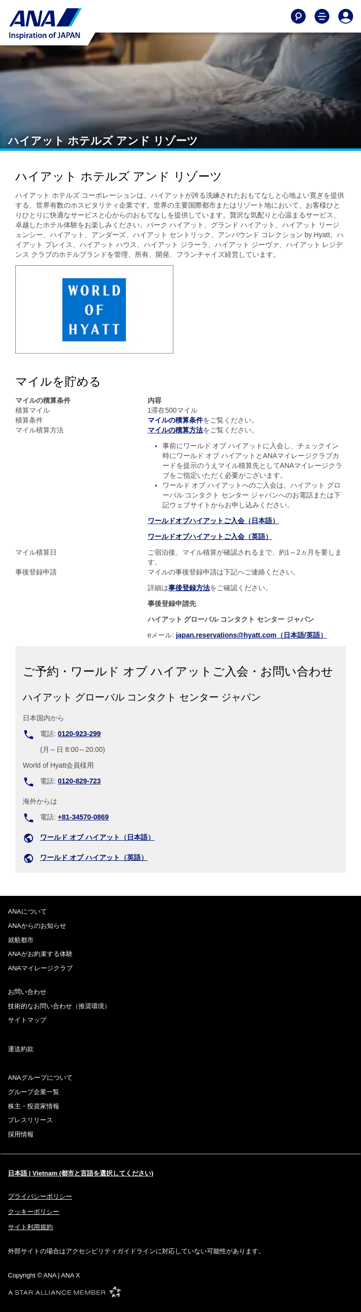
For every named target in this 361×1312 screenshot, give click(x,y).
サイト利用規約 (30, 1227)
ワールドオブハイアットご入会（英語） (210, 536)
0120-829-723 (79, 781)
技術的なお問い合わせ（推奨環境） (59, 1006)
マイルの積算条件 (175, 420)
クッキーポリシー (33, 1211)
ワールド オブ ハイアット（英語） (94, 857)
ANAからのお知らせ (37, 925)
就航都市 (21, 940)
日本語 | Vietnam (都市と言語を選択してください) (80, 1173)
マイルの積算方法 (175, 430)
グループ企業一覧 (33, 1092)
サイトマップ (27, 1020)
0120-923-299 (79, 734)
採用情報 (21, 1134)
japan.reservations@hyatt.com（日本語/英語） (251, 635)
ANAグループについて (40, 1077)
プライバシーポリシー (40, 1196)
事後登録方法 (189, 588)
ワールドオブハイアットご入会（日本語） (213, 521)
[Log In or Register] (345, 16)
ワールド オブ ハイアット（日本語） (97, 837)
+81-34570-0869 (83, 817)
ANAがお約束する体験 (40, 953)
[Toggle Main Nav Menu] (322, 16)
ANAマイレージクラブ (40, 968)
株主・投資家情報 (33, 1106)
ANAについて (27, 911)
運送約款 (21, 1049)
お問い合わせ (27, 991)
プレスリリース (30, 1120)
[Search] (298, 16)
